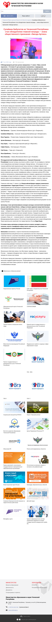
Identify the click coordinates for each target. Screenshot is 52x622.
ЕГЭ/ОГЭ (34, 585)
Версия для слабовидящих (28, 619)
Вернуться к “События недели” (12, 271)
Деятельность (10, 587)
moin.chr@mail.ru (13, 610)
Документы (9, 590)
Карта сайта (26, 616)
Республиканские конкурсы (39, 587)
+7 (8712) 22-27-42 (13, 607)
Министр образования (12, 585)
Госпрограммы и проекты (13, 592)
